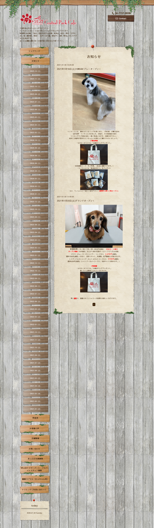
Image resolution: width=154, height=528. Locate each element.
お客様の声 (34, 428)
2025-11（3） (35, 79)
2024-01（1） (35, 194)
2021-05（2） (35, 378)
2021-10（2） (35, 347)
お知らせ (35, 61)
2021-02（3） (35, 401)
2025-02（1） (35, 132)
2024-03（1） (35, 178)
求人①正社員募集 (35, 458)
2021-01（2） (35, 409)
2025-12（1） (35, 71)
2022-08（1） (35, 286)
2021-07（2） (35, 363)
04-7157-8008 (121, 13)
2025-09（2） (35, 94)
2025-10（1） (35, 86)
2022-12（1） (35, 263)
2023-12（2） (35, 202)
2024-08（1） (35, 155)
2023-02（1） (35, 248)
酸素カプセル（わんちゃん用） (35, 479)
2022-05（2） (35, 309)
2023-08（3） (35, 225)
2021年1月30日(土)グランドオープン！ (76, 200)
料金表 (35, 418)
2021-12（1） (35, 332)
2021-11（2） (35, 340)
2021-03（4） (35, 393)
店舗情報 (35, 438)
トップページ (34, 51)
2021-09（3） (35, 355)
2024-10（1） (35, 140)
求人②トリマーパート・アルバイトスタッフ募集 (34, 469)
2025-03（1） (35, 125)
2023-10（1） (35, 209)
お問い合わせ (34, 449)
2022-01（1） (35, 324)
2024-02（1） (35, 186)
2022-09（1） (35, 278)
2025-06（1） (35, 109)
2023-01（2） (35, 255)
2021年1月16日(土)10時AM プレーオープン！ (79, 68)
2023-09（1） (35, 217)
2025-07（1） (35, 102)
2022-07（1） (35, 294)
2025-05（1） (35, 117)
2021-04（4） (35, 386)
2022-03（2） (35, 317)
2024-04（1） (35, 171)
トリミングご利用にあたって (34, 489)
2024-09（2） (35, 148)
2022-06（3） (35, 301)
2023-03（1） (35, 240)
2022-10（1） (35, 271)
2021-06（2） (35, 370)
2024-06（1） (35, 163)
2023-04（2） (35, 232)
